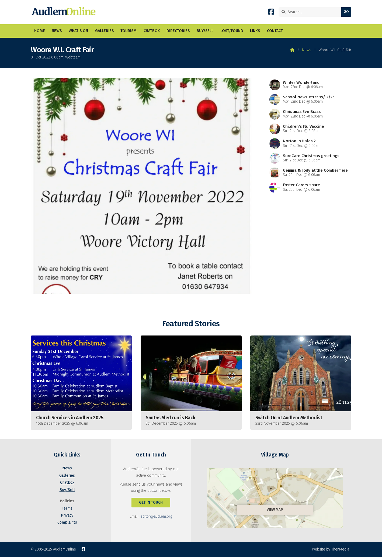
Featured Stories (191, 323)
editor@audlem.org (156, 516)
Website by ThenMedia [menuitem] (330, 549)
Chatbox (67, 482)
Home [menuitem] (39, 31)
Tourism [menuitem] (128, 31)
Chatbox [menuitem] (152, 31)
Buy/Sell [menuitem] (205, 31)
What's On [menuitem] (78, 31)
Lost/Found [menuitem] (231, 31)
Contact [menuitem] (275, 31)
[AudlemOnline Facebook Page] (271, 12)
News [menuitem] (57, 31)
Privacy (67, 515)
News (306, 50)
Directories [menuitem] (178, 31)
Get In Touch (151, 502)
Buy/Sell (67, 489)
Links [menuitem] (255, 31)
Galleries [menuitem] (104, 31)
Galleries (67, 475)
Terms (67, 508)
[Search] (311, 12)
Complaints (67, 522)
